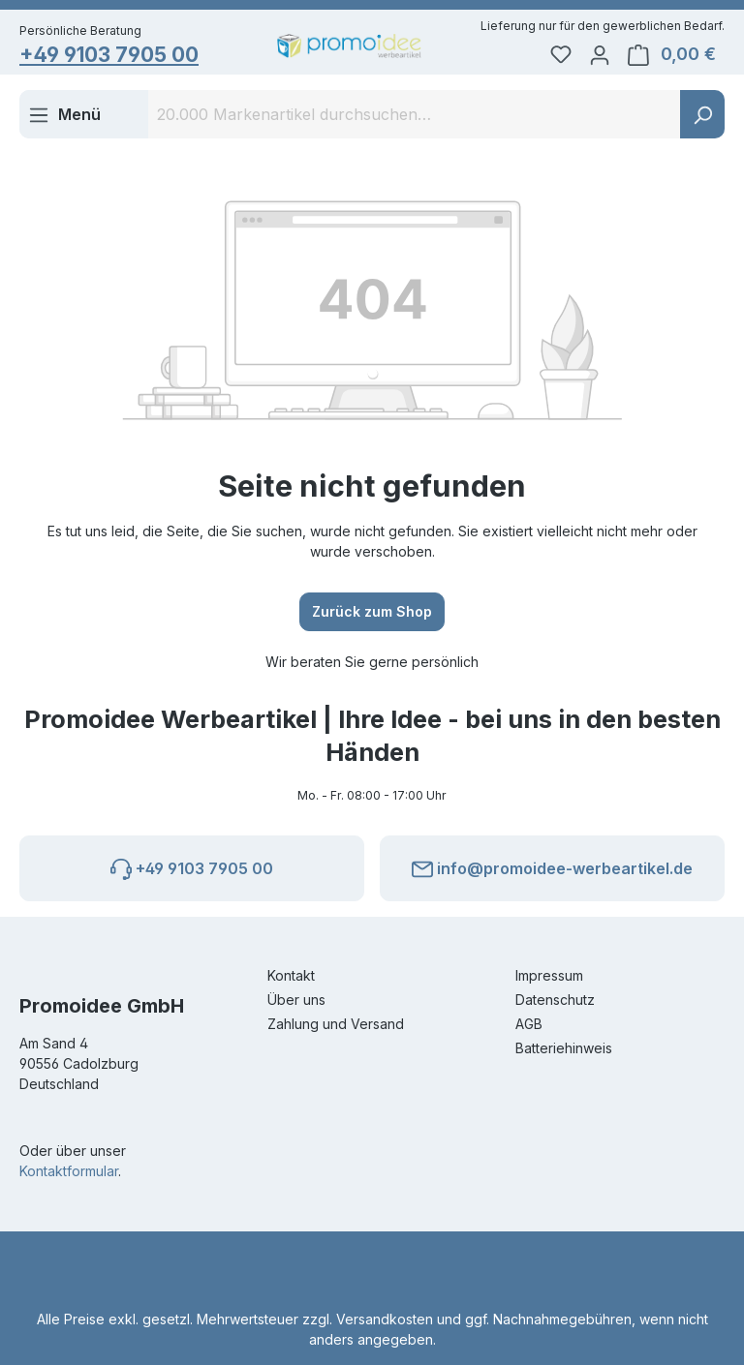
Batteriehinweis (563, 1048)
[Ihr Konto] (599, 54)
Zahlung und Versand (335, 1024)
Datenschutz (555, 999)
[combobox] (414, 114)
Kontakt (291, 975)
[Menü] (64, 114)
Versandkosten (384, 1319)
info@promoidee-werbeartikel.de (552, 865)
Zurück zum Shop (372, 611)
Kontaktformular (68, 1171)
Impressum (549, 975)
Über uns (296, 999)
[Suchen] (702, 114)
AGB (528, 1024)
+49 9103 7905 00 (109, 55)
